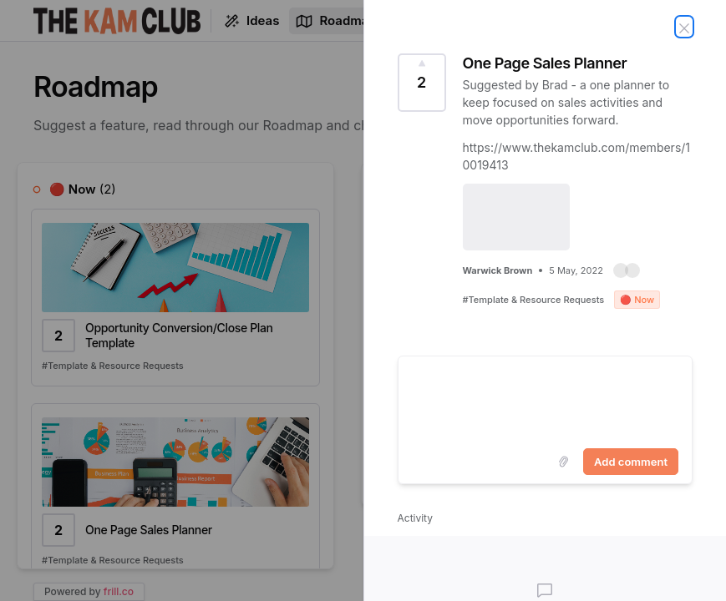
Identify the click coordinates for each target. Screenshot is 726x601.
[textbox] (545, 399)
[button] (626, 270)
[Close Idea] (684, 27)
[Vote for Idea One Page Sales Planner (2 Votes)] (422, 82)
